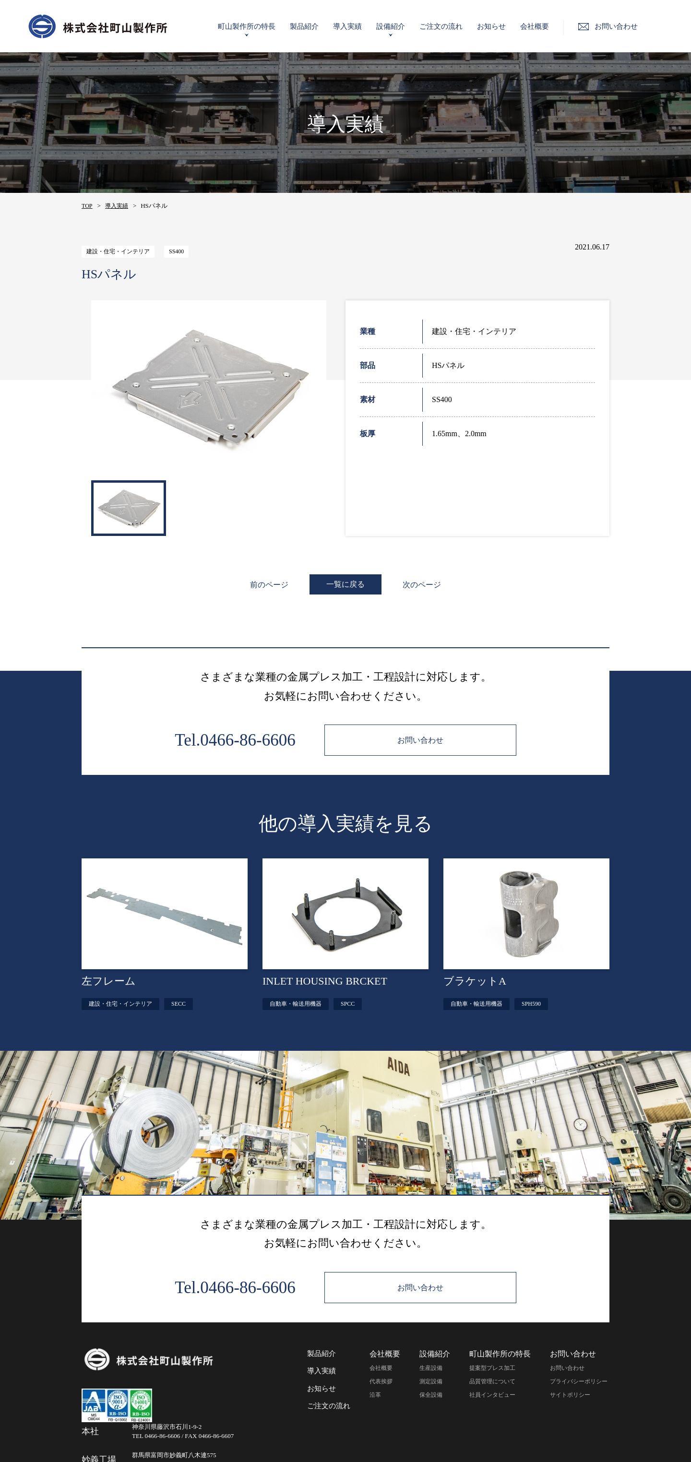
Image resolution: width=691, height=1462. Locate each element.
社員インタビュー (492, 1394)
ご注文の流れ (451, 26)
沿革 (375, 1394)
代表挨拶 (381, 1381)
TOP (87, 205)
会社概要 (544, 26)
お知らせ (501, 26)
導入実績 (357, 26)
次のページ (422, 585)
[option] (208, 387)
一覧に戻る (345, 584)
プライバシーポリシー (579, 1381)
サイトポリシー (570, 1394)
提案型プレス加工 (492, 1368)
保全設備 (430, 1394)
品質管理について (492, 1381)
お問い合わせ (567, 1368)
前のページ (269, 585)
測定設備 (430, 1381)
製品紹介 (314, 26)
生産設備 (430, 1368)
